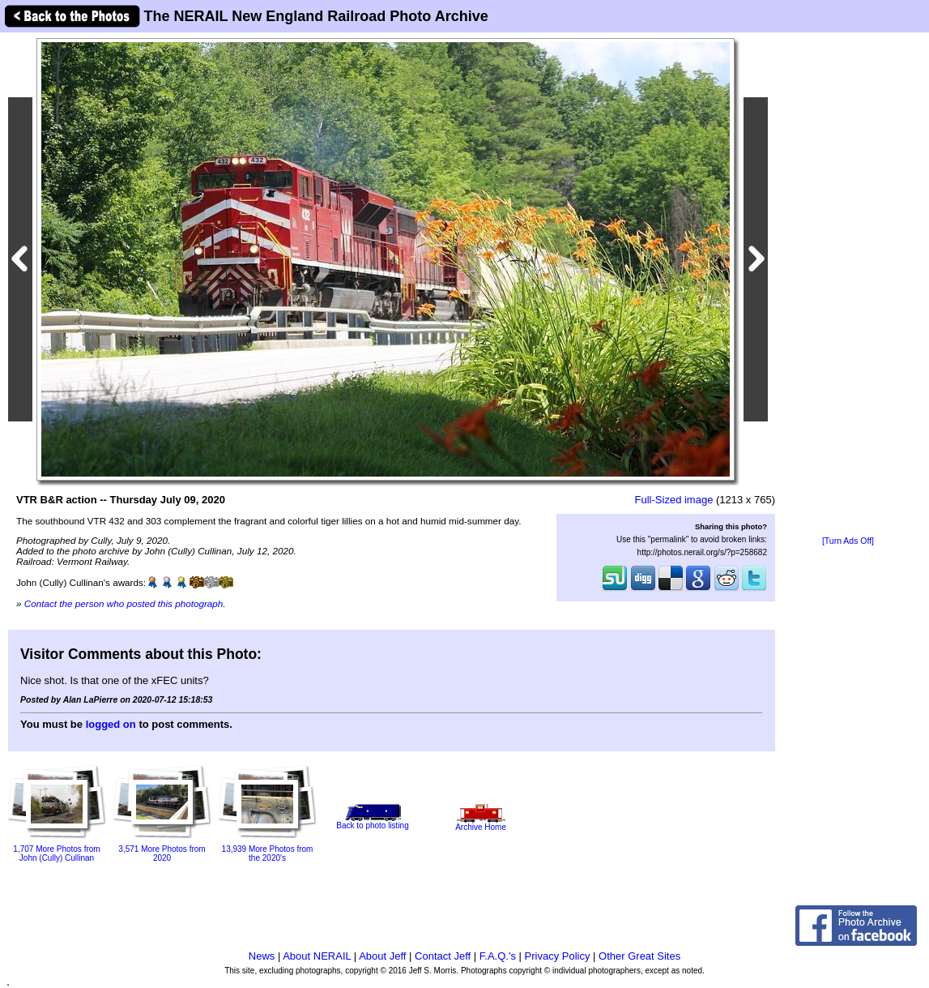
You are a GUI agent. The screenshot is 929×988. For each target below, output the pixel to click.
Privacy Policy (557, 956)
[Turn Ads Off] (848, 541)
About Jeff (382, 956)
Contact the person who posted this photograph (124, 603)
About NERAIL (317, 956)
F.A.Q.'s (497, 956)
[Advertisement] (848, 285)
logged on (111, 724)
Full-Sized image (674, 500)
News (262, 956)
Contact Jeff (443, 956)
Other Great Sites (639, 956)
